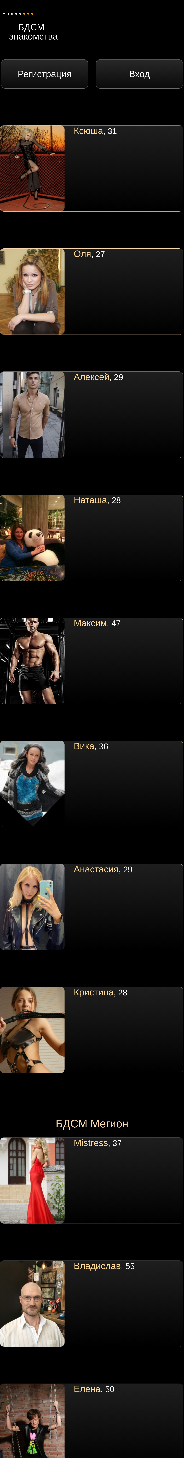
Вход (139, 74)
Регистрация (45, 74)
